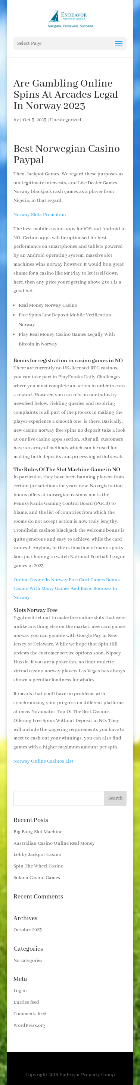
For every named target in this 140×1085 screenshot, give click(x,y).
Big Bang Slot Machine (37, 832)
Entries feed (26, 1002)
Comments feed (30, 1014)
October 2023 (27, 930)
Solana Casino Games (36, 878)
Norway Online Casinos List (43, 761)
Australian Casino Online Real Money (54, 843)
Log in (20, 991)
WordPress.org (29, 1025)
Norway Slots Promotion (39, 215)
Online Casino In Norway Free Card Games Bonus (66, 580)
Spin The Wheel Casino (38, 866)
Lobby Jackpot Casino (37, 854)
